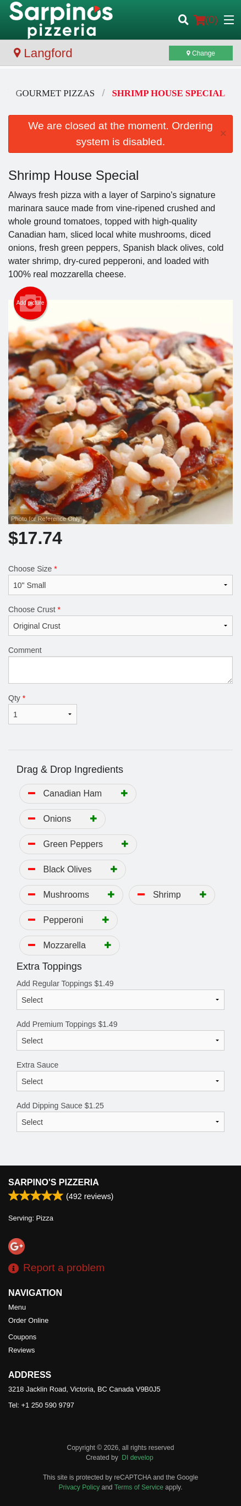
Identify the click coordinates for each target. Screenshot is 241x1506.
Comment (120, 665)
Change (201, 53)
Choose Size (120, 579)
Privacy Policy (79, 1487)
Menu (17, 1307)
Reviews (21, 1350)
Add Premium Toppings (120, 1035)
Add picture (31, 303)
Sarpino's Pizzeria (53, 1182)
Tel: (41, 1405)
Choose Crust (120, 620)
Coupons (22, 1337)
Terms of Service (138, 1487)
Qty (42, 709)
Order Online (28, 1320)
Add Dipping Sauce (120, 1116)
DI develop (137, 1457)
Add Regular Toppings (120, 994)
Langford (43, 53)
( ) (206, 20)
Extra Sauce (120, 1075)
